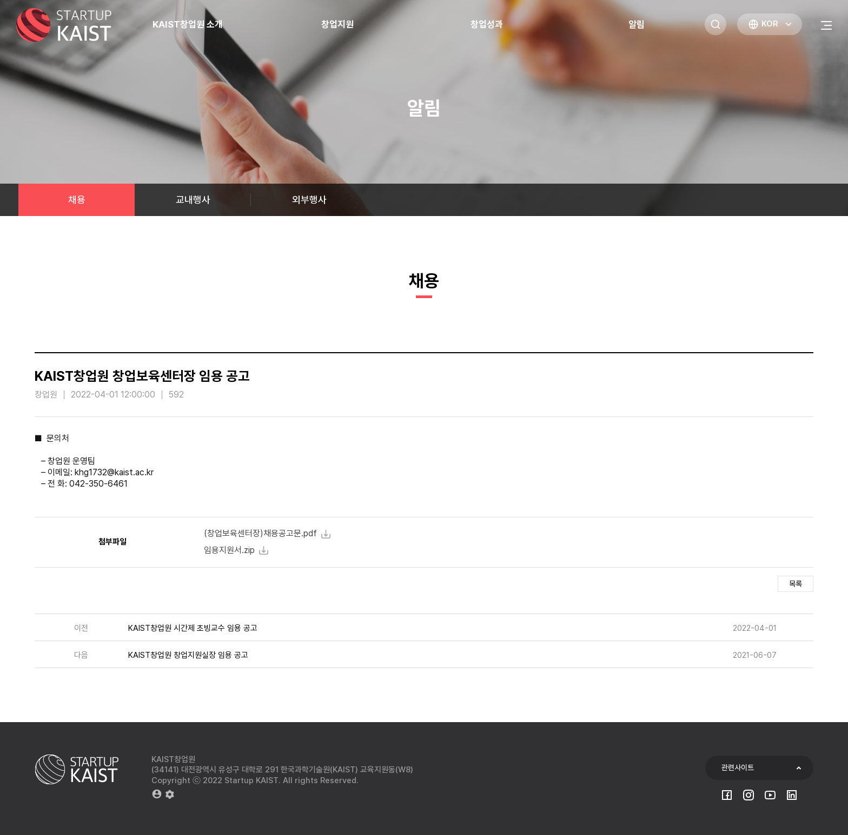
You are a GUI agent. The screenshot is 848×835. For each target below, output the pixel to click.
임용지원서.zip (229, 550)
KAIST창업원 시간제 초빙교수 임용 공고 (192, 628)
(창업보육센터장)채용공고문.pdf (260, 533)
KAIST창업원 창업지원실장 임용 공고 (188, 655)
